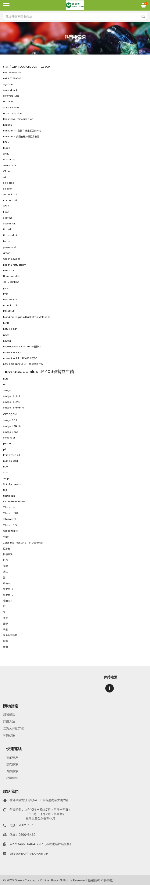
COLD (6, 206)
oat (5, 384)
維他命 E (7, 600)
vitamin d (9, 519)
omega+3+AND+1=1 (14, 402)
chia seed (8, 182)
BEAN (6, 142)
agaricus (8, 84)
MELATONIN (9, 311)
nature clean (10, 329)
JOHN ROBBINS (11, 282)
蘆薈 (5, 623)
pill (5, 449)
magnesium (10, 299)
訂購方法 (9, 721)
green (6, 253)
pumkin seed (10, 461)
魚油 (5, 647)
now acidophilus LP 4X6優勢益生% (23, 364)
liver (5, 293)
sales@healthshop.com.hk (29, 853)
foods (6, 241)
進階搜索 (12, 771)
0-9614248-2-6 (12, 78)
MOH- (6, 323)
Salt (5, 472)
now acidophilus (12, 352)
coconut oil (10, 200)
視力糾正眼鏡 (10, 635)
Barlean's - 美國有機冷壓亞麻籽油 (21, 136)
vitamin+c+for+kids (14, 501)
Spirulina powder (12, 484)
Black (6, 148)
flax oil (7, 229)
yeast (6, 536)
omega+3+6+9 (11, 396)
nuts (5, 378)
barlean (7, 125)
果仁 (5, 571)
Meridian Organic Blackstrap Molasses (26, 317)
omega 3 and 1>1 (12, 432)
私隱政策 (9, 735)
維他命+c (8, 589)
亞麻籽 (6, 548)
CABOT (6, 154)
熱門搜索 (12, 764)
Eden (6, 212)
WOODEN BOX (10, 531)
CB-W (6, 171)
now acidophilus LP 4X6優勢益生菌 (38, 371)
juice (5, 288)
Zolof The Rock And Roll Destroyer (23, 542)
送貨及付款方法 (13, 728)
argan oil (8, 101)
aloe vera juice (11, 95)
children (7, 188)
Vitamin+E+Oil (11, 513)
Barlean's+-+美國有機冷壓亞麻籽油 (22, 130)
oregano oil (9, 437)
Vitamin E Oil (10, 525)
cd (4, 177)
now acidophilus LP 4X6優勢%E (20, 358)
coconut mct (10, 194)
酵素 (5, 641)
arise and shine (12, 113)
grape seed (9, 247)
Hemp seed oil (11, 276)
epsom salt (9, 223)
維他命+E (8, 595)
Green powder (11, 259)
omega (7, 390)
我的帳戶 (12, 757)
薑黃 (5, 618)
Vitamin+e (9, 507)
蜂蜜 (5, 629)
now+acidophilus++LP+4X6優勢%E (22, 346)
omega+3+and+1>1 (13, 407)
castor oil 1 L (9, 165)
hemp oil (8, 270)
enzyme (7, 218)
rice (5, 466)
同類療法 (7, 554)
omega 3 (10, 414)
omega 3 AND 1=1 (12, 426)
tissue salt (9, 495)
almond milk (10, 90)
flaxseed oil (10, 235)
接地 (5, 566)
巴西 (5, 560)
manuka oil (10, 305)
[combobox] (75, 16)
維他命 (6, 583)
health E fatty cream (14, 264)
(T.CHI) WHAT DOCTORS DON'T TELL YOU (26, 66)
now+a (7, 341)
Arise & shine (11, 107)
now (6, 335)
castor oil (9, 159)
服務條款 (9, 714)
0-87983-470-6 (12, 72)
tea (5, 490)
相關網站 (12, 778)
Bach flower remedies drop (18, 119)
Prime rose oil (11, 455)
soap (6, 478)
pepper (7, 443)
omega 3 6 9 (10, 420)
